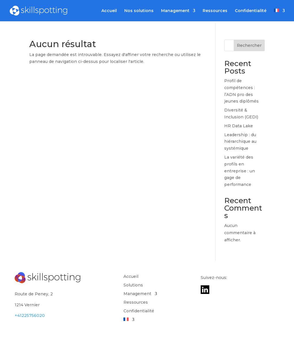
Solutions (133, 285)
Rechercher (249, 45)
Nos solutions (139, 11)
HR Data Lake (238, 125)
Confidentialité (250, 11)
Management (175, 11)
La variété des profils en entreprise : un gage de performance (239, 171)
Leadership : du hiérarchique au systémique (240, 141)
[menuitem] (279, 15)
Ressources (215, 11)
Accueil (109, 11)
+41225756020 (30, 315)
